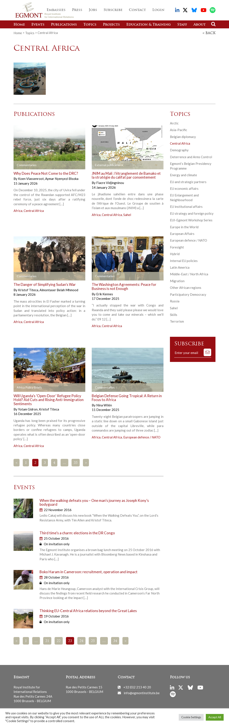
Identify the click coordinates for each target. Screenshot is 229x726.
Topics (89, 24)
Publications (64, 24)
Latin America (179, 267)
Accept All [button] (214, 717)
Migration (177, 280)
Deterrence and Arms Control (191, 156)
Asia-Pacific (178, 129)
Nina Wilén (104, 405)
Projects (111, 24)
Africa (18, 210)
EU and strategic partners (188, 181)
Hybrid (175, 253)
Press (77, 10)
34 (115, 640)
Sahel (127, 214)
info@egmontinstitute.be (142, 692)
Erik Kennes (104, 293)
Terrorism (177, 321)
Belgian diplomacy (183, 136)
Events (37, 24)
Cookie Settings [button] (191, 717)
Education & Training (148, 24)
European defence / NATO (141, 436)
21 (47, 640)
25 (93, 640)
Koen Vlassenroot (31, 178)
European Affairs (182, 233)
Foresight (177, 247)
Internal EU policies (184, 260)
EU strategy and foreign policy (192, 213)
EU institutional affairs (186, 206)
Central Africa (34, 210)
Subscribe (113, 10)
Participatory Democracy (188, 294)
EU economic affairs (184, 188)
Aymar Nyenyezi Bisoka (61, 178)
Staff (182, 24)
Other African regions (185, 287)
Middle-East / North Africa (189, 274)
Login (158, 10)
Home (19, 24)
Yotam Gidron (28, 409)
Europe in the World (184, 226)
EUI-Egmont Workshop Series (191, 220)
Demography (179, 150)
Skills (173, 314)
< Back (209, 33)
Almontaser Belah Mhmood (59, 289)
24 (81, 640)
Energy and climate (183, 174)
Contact (137, 10)
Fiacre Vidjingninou (110, 182)
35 (76, 462)
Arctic (174, 123)
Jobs (93, 10)
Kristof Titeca (28, 289)
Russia (174, 301)
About (200, 24)
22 (59, 640)
